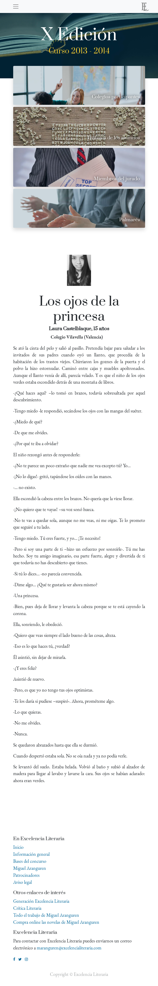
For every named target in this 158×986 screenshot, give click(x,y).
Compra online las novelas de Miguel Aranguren (56, 922)
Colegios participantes (116, 97)
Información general (31, 854)
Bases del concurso (29, 861)
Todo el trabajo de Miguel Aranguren (46, 915)
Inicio (18, 847)
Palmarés (129, 220)
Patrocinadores (26, 875)
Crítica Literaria (27, 908)
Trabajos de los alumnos (113, 138)
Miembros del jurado (117, 179)
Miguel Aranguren (29, 868)
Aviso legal (22, 882)
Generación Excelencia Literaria (41, 901)
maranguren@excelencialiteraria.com (69, 948)
